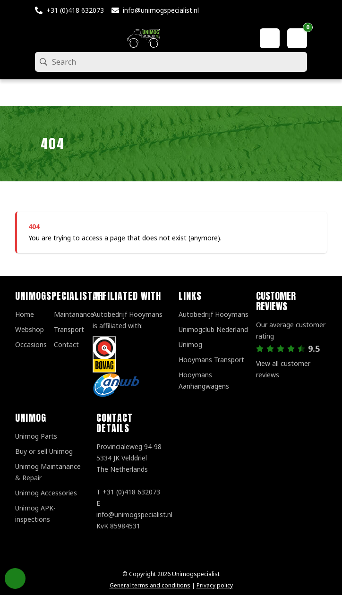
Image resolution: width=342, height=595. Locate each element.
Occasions (31, 344)
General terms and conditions (150, 585)
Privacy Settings (15, 578)
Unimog (190, 344)
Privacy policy (215, 585)
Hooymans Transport (211, 359)
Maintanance (74, 314)
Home (24, 314)
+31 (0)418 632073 (75, 10)
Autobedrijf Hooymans (213, 314)
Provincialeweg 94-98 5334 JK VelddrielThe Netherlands (129, 458)
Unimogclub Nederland (213, 329)
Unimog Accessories (46, 492)
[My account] (270, 38)
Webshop (29, 329)
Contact (66, 344)
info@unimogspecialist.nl (161, 10)
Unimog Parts (36, 436)
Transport (69, 329)
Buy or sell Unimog (44, 451)
